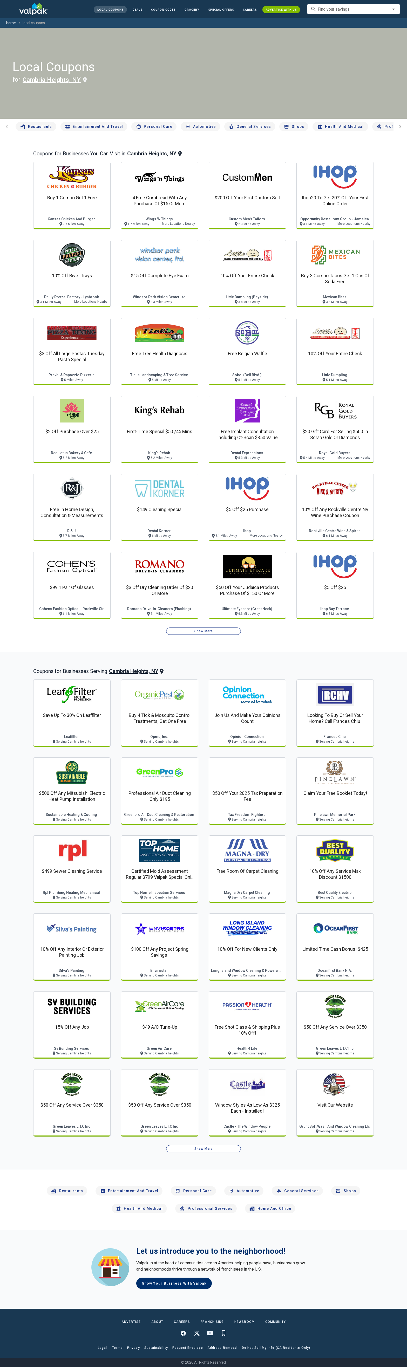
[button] (221, 9)
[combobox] (353, 9)
